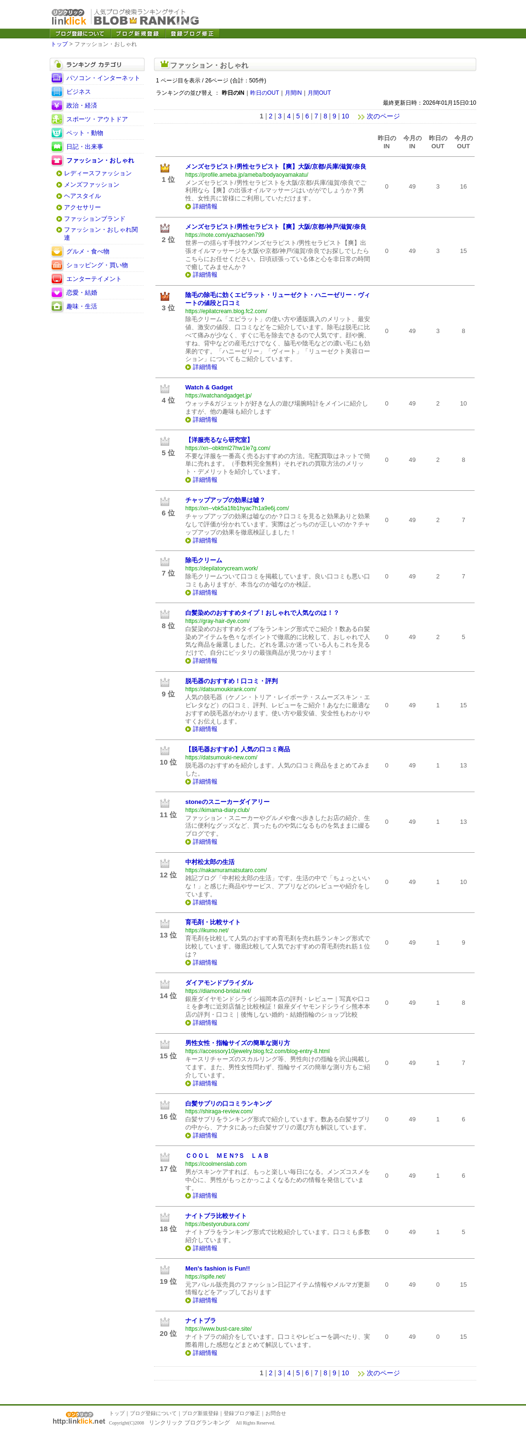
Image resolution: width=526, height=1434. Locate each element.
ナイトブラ (200, 1320)
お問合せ (275, 1413)
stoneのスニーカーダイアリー (227, 801)
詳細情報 (205, 206)
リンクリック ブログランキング (189, 1422)
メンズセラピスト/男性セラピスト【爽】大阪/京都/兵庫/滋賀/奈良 (275, 166)
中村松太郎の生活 (210, 862)
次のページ (379, 116)
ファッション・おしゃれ (100, 160)
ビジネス (78, 91)
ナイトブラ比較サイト (216, 1215)
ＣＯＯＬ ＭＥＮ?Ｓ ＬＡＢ (227, 1155)
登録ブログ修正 (242, 1413)
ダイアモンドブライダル (219, 982)
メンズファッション (91, 184)
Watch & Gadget (209, 387)
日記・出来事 (84, 146)
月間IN (293, 93)
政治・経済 (81, 105)
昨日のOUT (264, 93)
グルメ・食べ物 (87, 251)
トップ (59, 44)
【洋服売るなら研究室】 (219, 439)
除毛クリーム (203, 560)
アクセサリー (82, 207)
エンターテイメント (94, 278)
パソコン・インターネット (103, 77)
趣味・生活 (81, 306)
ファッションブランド (95, 218)
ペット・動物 (84, 132)
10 (345, 116)
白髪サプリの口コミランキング (228, 1103)
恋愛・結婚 (81, 292)
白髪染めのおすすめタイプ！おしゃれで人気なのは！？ (262, 612)
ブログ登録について (153, 1413)
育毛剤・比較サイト (213, 922)
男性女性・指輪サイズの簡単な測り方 (237, 1042)
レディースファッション (98, 173)
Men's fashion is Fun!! (217, 1268)
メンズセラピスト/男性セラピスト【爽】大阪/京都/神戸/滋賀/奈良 (275, 226)
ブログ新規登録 (200, 1413)
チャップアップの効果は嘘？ (225, 500)
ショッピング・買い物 (97, 265)
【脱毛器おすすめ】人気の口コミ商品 (237, 749)
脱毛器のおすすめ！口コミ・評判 (231, 681)
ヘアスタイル (82, 195)
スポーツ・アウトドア (97, 119)
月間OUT (319, 93)
